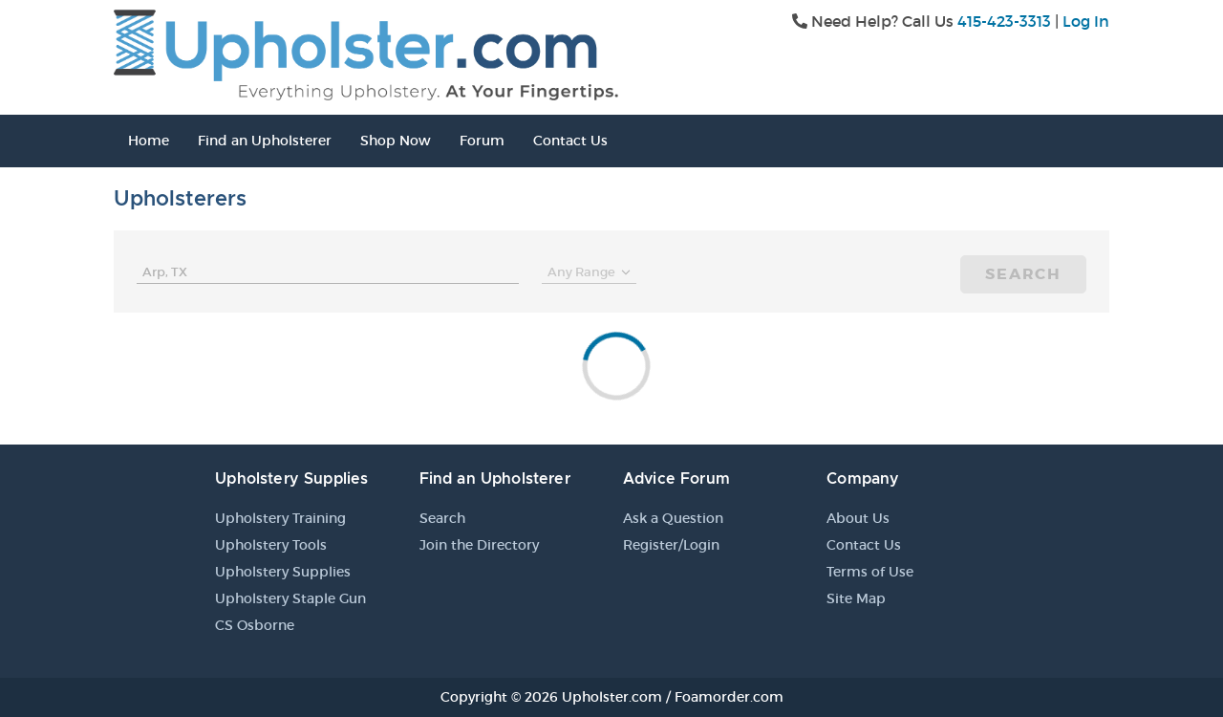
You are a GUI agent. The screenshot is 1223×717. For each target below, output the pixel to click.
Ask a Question (673, 518)
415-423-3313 (1004, 21)
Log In (1085, 21)
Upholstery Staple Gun (290, 598)
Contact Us (570, 140)
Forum (482, 140)
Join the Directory (479, 545)
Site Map (856, 598)
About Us (858, 518)
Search (1023, 274)
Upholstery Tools (271, 545)
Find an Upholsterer (265, 140)
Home (148, 140)
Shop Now (395, 140)
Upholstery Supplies (283, 571)
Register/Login (671, 545)
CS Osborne (254, 625)
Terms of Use (869, 571)
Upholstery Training (280, 518)
